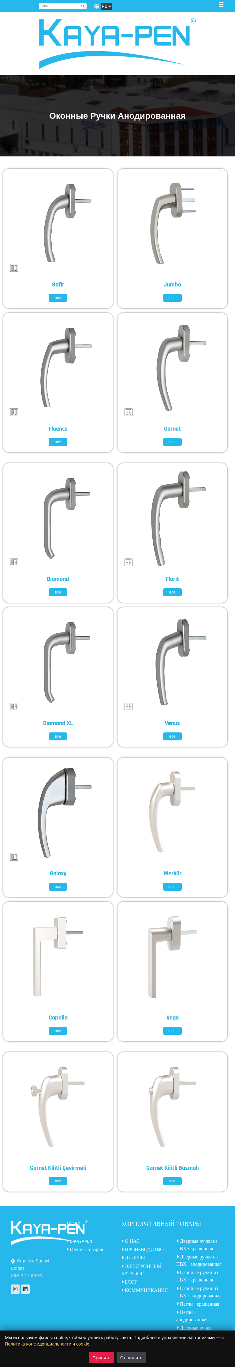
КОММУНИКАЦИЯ (144, 1290)
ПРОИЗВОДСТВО (142, 1249)
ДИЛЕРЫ (133, 1258)
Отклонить (131, 1358)
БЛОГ (129, 1282)
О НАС (130, 1241)
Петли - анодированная (191, 1316)
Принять (101, 1358)
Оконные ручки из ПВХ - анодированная (199, 1292)
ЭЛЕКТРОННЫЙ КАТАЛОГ (141, 1270)
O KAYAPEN (79, 1241)
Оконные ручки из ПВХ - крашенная (197, 1276)
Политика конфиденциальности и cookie (47, 1344)
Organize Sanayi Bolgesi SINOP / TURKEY (30, 1268)
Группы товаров (84, 1249)
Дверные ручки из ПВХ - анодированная (199, 1261)
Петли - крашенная (197, 1304)
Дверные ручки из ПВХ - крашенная (197, 1245)
